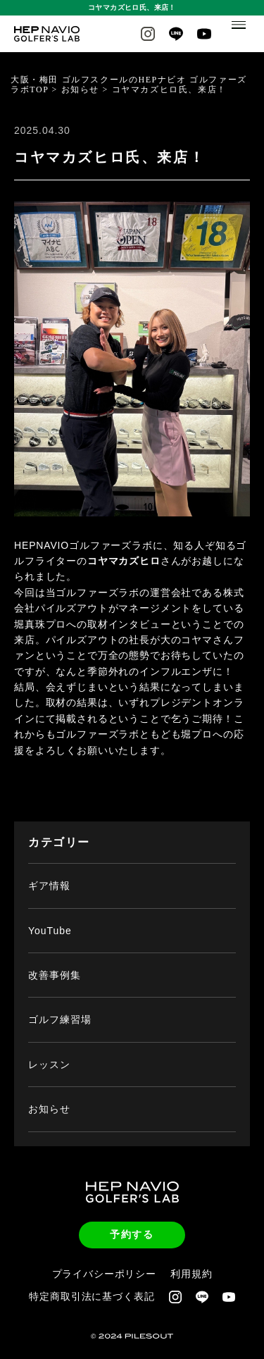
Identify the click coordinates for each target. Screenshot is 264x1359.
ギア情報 (49, 874)
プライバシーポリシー (104, 1261)
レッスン (49, 1052)
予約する (131, 1223)
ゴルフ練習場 (60, 1008)
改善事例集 (54, 963)
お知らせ (49, 1097)
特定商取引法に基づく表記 (91, 1285)
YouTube (50, 918)
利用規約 (191, 1261)
